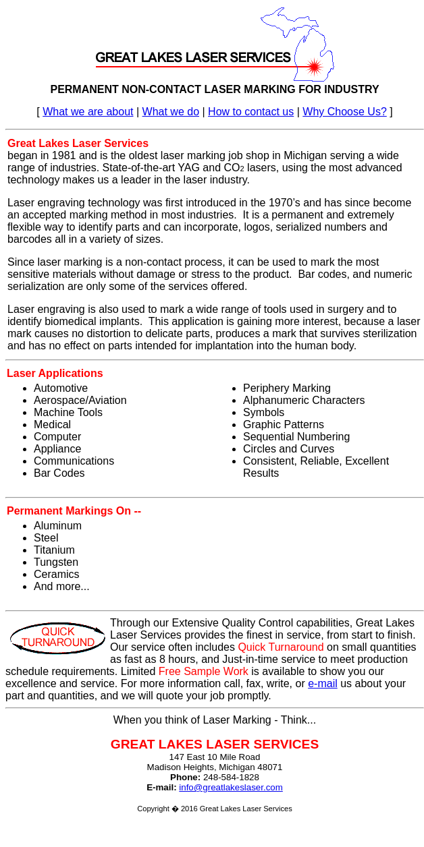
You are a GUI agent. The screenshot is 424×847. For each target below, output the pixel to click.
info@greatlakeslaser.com (231, 787)
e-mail (323, 683)
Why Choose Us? (344, 111)
